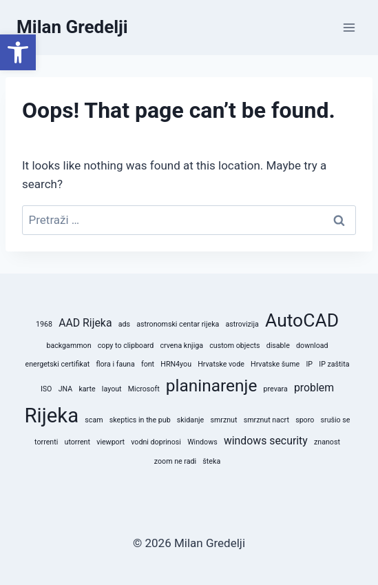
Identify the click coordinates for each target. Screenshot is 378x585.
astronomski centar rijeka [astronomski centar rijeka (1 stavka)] (177, 324)
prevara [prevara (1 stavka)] (276, 388)
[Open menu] (348, 27)
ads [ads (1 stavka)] (124, 324)
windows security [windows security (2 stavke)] (266, 440)
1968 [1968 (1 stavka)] (44, 324)
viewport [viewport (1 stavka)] (110, 442)
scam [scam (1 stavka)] (94, 419)
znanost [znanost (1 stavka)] (327, 442)
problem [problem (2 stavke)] (314, 387)
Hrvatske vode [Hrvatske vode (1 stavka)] (221, 364)
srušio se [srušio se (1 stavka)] (335, 419)
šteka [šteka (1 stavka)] (211, 461)
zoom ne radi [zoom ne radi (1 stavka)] (175, 461)
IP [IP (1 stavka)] (309, 364)
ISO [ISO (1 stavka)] (46, 388)
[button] (18, 52)
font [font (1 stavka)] (147, 364)
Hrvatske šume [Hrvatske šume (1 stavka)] (275, 364)
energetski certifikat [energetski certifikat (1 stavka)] (57, 364)
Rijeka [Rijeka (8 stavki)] (52, 415)
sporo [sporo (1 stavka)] (304, 419)
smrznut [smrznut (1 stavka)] (223, 419)
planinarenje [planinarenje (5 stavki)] (212, 386)
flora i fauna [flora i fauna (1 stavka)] (115, 364)
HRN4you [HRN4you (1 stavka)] (175, 364)
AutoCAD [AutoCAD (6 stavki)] (302, 320)
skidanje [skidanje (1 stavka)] (190, 419)
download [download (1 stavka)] (312, 345)
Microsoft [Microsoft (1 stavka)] (144, 388)
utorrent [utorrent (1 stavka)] (77, 442)
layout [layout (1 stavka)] (112, 388)
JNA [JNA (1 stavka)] (66, 388)
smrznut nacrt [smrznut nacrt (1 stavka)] (266, 419)
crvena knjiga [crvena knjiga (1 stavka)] (181, 345)
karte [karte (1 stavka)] (86, 388)
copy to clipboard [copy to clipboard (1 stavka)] (126, 345)
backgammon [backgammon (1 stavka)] (68, 345)
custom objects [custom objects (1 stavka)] (234, 345)
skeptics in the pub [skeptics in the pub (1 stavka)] (140, 419)
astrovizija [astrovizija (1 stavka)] (242, 324)
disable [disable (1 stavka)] (278, 345)
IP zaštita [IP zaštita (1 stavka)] (334, 364)
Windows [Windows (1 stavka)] (202, 442)
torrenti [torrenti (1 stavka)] (46, 442)
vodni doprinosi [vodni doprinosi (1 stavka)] (156, 442)
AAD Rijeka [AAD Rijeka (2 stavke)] (85, 322)
